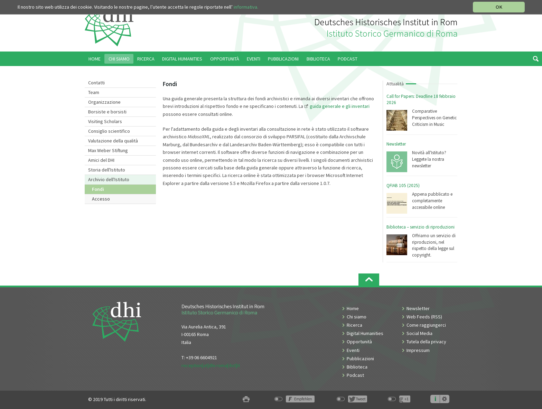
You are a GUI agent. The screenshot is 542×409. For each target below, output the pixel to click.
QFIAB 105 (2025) (403, 185)
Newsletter (396, 144)
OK (499, 7)
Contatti (96, 83)
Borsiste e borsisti (107, 112)
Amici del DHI (101, 160)
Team (93, 92)
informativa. (246, 7)
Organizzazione (104, 102)
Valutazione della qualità (113, 141)
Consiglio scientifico (109, 131)
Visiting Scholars (105, 121)
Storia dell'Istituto (106, 170)
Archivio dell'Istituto (108, 179)
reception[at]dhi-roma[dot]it (210, 365)
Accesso (101, 199)
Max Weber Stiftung (108, 150)
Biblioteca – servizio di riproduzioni (420, 227)
